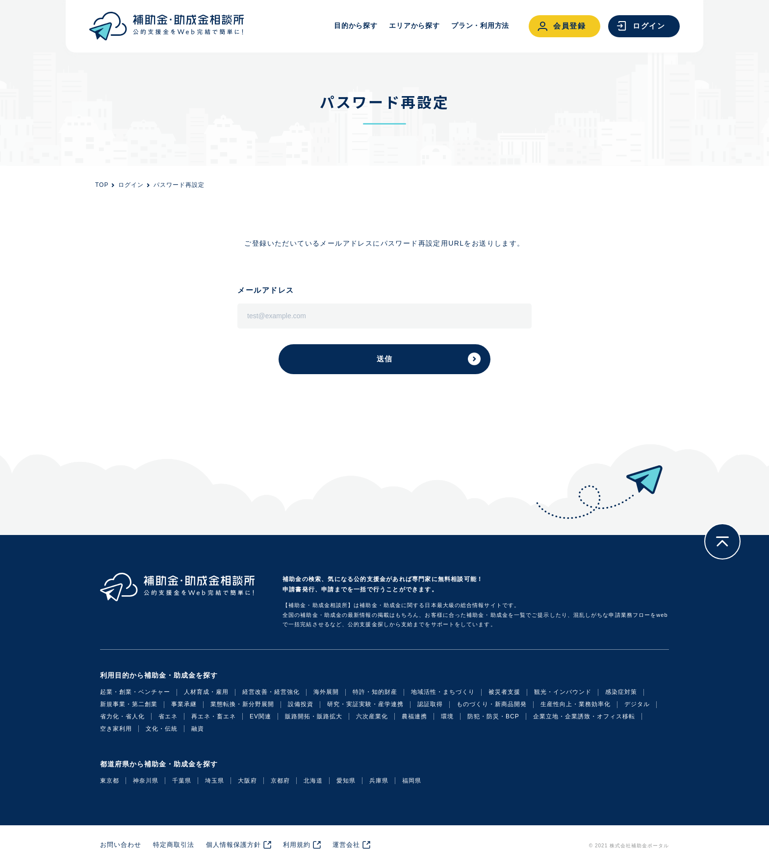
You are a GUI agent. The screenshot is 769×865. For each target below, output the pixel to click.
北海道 (313, 780)
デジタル (637, 704)
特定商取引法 (173, 844)
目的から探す (355, 25)
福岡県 (411, 780)
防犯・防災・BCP (493, 716)
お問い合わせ (120, 844)
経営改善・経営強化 (271, 691)
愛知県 (346, 780)
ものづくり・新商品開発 (492, 704)
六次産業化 (372, 716)
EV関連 (260, 716)
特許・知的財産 (375, 691)
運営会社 (346, 844)
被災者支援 (504, 691)
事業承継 (184, 704)
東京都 (109, 780)
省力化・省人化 (122, 716)
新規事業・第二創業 (128, 704)
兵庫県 (378, 780)
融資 (197, 728)
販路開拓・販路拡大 (313, 716)
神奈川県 (145, 780)
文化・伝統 (162, 728)
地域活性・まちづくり (443, 691)
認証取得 (430, 704)
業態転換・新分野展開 (242, 704)
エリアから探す (414, 25)
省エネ (168, 716)
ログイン (131, 184)
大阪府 (247, 780)
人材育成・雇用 (206, 691)
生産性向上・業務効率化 (575, 704)
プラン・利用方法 (480, 25)
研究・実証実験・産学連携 (365, 704)
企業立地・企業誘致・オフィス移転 (584, 716)
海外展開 (326, 691)
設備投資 (300, 704)
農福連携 (414, 716)
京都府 (280, 780)
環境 (447, 716)
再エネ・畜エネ (213, 716)
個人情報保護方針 (233, 844)
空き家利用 (116, 728)
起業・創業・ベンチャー (135, 691)
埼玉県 (214, 780)
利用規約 (296, 844)
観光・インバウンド (562, 691)
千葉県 (181, 780)
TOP (101, 184)
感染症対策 (621, 691)
